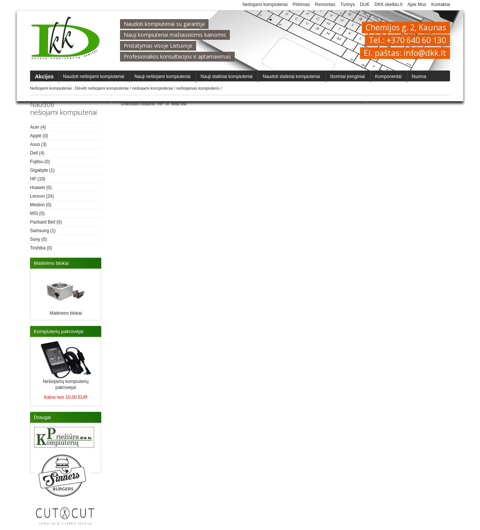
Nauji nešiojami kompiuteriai (163, 76)
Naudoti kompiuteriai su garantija (164, 23)
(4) (38, 127)
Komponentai (389, 76)
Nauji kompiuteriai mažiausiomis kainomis (175, 34)
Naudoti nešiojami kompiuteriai (94, 76)
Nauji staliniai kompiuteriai (227, 76)
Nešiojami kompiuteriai (265, 4)
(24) (42, 196)
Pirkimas (301, 4)
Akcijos (44, 77)
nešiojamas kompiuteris (198, 88)
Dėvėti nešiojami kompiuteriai (102, 88)
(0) (39, 135)
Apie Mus (417, 4)
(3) (38, 144)
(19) (37, 179)
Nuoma (419, 76)
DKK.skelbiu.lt (389, 4)
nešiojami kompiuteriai (153, 88)
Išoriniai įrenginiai (348, 76)
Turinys (347, 4)
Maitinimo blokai (66, 313)
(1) (42, 170)
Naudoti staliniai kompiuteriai (291, 76)
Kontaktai (440, 4)
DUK (364, 4)
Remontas (325, 4)
